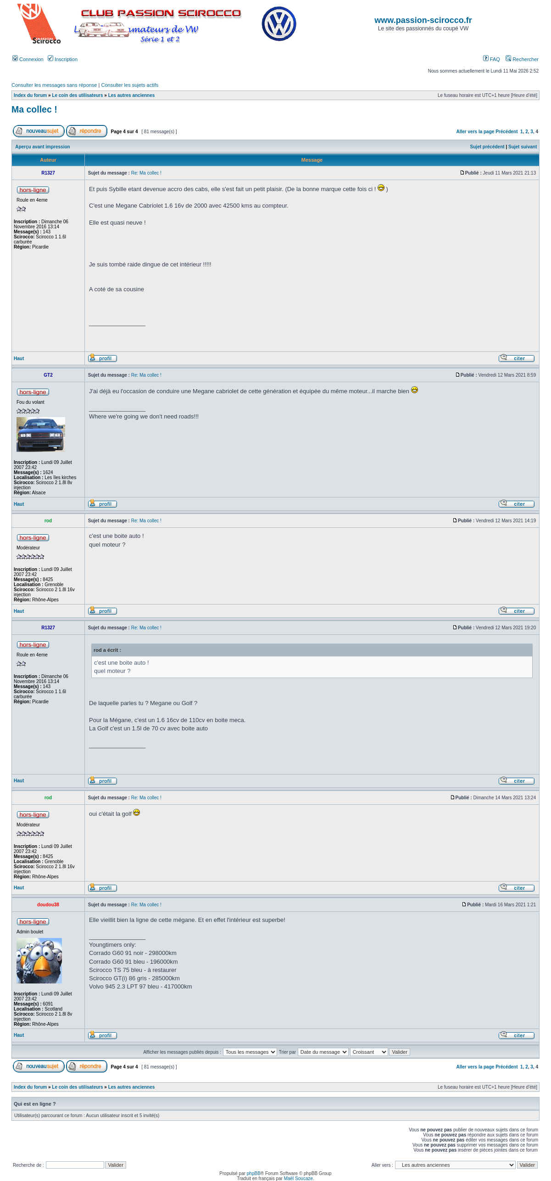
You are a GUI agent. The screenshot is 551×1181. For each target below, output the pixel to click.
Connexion (28, 59)
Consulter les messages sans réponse (54, 85)
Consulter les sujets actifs (129, 85)
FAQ (491, 59)
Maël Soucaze (298, 1178)
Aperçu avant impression (42, 146)
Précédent (506, 131)
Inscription (63, 59)
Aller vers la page (476, 131)
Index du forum (30, 95)
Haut (19, 358)
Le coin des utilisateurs (77, 95)
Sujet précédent (487, 146)
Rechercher (522, 59)
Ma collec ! (34, 109)
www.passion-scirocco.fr (423, 20)
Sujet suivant (522, 146)
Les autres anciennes (131, 95)
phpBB (254, 1173)
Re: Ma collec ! (146, 172)
